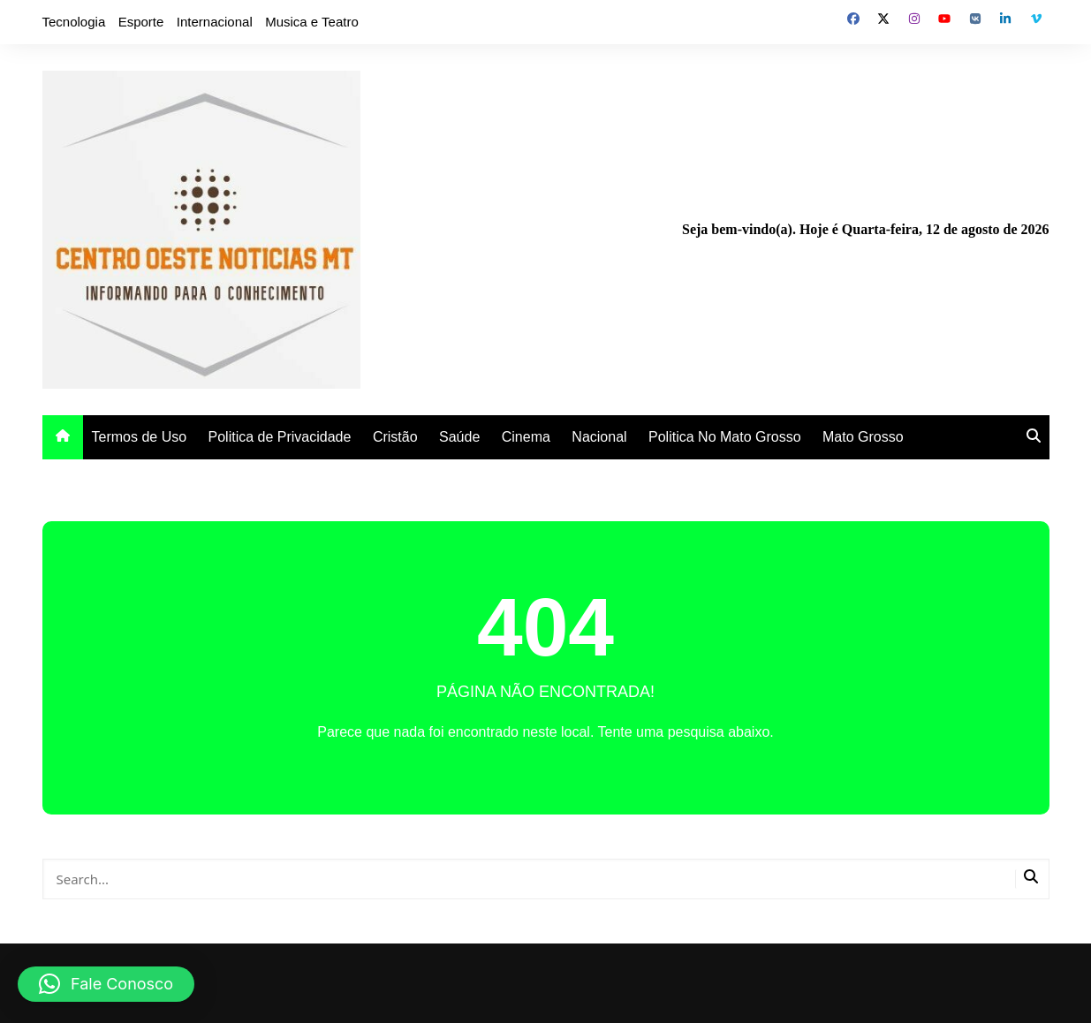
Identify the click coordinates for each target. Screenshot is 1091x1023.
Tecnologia (74, 21)
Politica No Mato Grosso (724, 436)
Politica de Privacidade (280, 436)
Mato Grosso (863, 436)
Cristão (395, 436)
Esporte (141, 21)
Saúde (459, 436)
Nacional (599, 436)
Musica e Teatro (312, 21)
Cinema (526, 436)
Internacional (215, 21)
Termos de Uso (139, 436)
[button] (106, 984)
